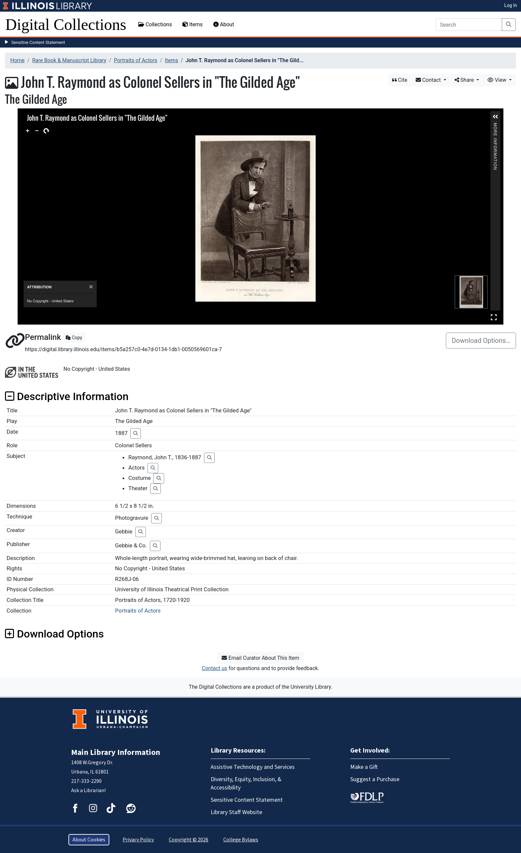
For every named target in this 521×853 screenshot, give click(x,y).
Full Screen (494, 317)
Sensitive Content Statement (38, 42)
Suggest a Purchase (374, 779)
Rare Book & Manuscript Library (69, 60)
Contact (429, 80)
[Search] (469, 24)
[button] (495, 116)
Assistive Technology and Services (253, 767)
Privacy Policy (138, 839)
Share (465, 80)
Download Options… (481, 341)
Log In (510, 5)
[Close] (91, 287)
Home (17, 60)
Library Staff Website (236, 812)
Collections (155, 24)
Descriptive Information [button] (67, 396)
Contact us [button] (214, 668)
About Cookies (88, 839)
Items (192, 24)
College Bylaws (240, 839)
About (223, 24)
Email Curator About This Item (260, 658)
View (497, 80)
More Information (495, 125)
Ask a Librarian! (88, 790)
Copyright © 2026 (188, 839)
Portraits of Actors (135, 60)
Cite (399, 80)
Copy (74, 337)
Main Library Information (115, 752)
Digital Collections (65, 24)
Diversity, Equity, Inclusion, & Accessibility (246, 783)
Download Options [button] (54, 634)
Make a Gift (364, 767)
